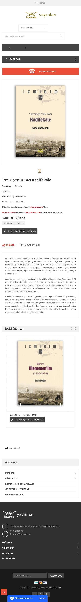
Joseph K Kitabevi (17, 489)
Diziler (9, 473)
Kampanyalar (14, 494)
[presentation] (71, 328)
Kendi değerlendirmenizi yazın (20, 231)
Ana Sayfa (11, 462)
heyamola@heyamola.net (20, 534)
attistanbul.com (55, 588)
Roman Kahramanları (19, 484)
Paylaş (9, 223)
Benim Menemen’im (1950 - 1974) (23, 415)
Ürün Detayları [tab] (30, 245)
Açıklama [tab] (8, 245)
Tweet (20, 223)
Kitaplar (11, 478)
